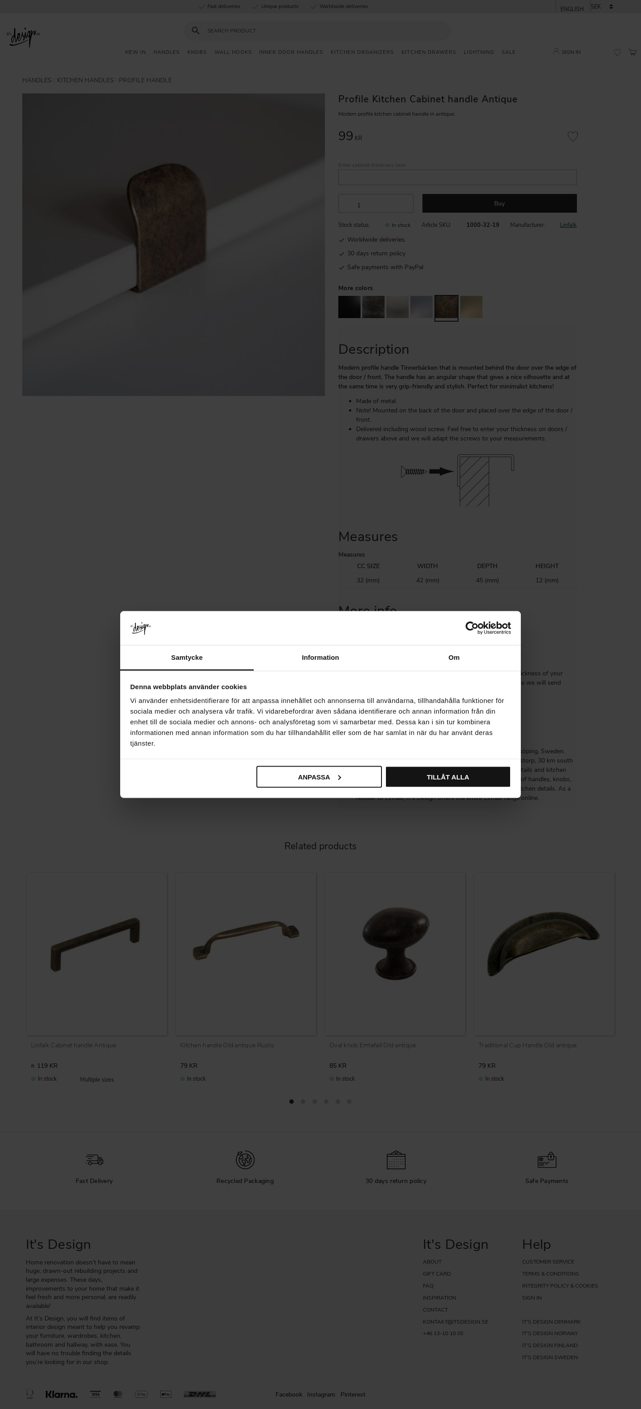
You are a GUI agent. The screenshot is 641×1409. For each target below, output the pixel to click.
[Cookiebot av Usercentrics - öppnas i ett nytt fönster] (472, 627)
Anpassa (319, 776)
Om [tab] (453, 657)
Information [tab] (320, 657)
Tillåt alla (448, 776)
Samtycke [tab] (187, 657)
